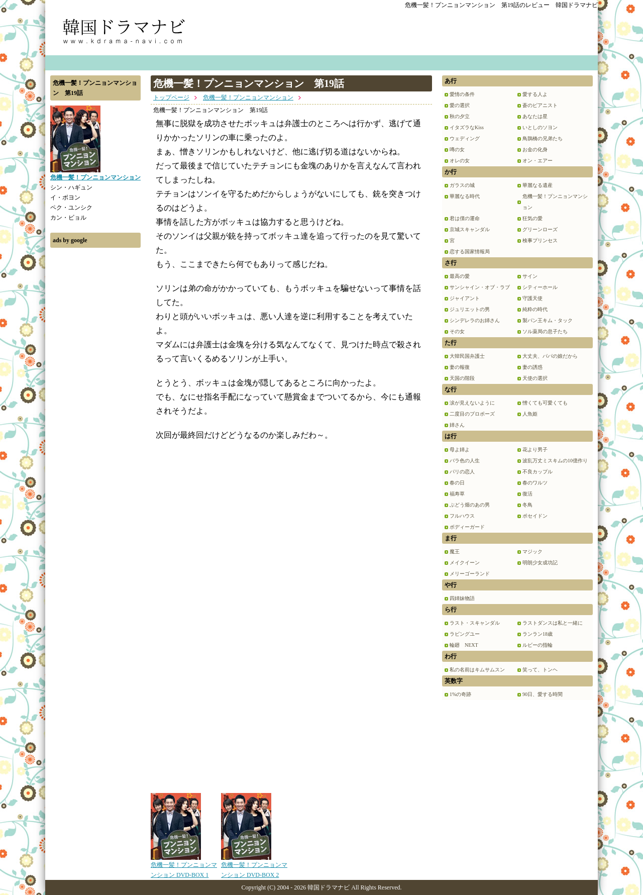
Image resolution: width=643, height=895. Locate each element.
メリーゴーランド (470, 573)
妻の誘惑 (532, 367)
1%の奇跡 (460, 694)
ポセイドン (535, 516)
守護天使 (532, 298)
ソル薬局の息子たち (545, 331)
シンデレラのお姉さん (475, 320)
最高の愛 (460, 276)
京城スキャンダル (470, 229)
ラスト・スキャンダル (475, 623)
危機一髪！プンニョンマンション (248, 97)
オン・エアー (537, 160)
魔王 (455, 551)
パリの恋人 (462, 471)
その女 (457, 331)
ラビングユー (465, 634)
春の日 (457, 482)
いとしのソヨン (540, 127)
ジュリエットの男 (470, 309)
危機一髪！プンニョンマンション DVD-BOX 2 (254, 866)
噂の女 (457, 149)
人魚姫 (530, 414)
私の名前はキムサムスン (477, 669)
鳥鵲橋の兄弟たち (542, 138)
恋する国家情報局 (470, 251)
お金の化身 (535, 149)
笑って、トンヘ (540, 669)
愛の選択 (460, 105)
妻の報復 (460, 367)
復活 (527, 493)
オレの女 (460, 160)
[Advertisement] (95, 403)
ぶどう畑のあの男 (470, 505)
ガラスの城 (462, 185)
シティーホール (540, 287)
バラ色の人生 (465, 460)
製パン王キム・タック (547, 320)
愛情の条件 (462, 94)
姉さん (457, 425)
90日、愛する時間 (542, 694)
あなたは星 (535, 116)
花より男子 (535, 449)
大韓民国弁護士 (467, 356)
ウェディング (465, 138)
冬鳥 (527, 505)
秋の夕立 (460, 116)
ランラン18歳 (537, 634)
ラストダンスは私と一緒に (552, 623)
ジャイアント (465, 298)
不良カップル (537, 471)
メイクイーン (465, 562)
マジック (532, 551)
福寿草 (457, 493)
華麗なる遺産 (537, 185)
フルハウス (462, 516)
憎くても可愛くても (545, 403)
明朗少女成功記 (540, 562)
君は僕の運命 (465, 218)
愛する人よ (535, 94)
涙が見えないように (472, 403)
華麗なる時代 (465, 196)
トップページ (171, 97)
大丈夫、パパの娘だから (550, 356)
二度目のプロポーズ (472, 414)
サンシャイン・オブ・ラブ (480, 287)
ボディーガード (467, 527)
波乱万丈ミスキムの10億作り (555, 460)
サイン (530, 276)
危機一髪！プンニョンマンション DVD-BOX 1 (184, 866)
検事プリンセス (540, 240)
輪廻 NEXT (464, 645)
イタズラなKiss (467, 127)
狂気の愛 (532, 218)
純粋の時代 (535, 309)
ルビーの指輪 (537, 645)
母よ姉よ (460, 449)
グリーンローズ (540, 229)
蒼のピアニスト (540, 105)
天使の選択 (535, 378)
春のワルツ (535, 482)
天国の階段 (462, 378)
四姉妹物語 (462, 598)
